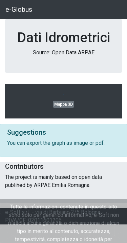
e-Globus (18, 9)
